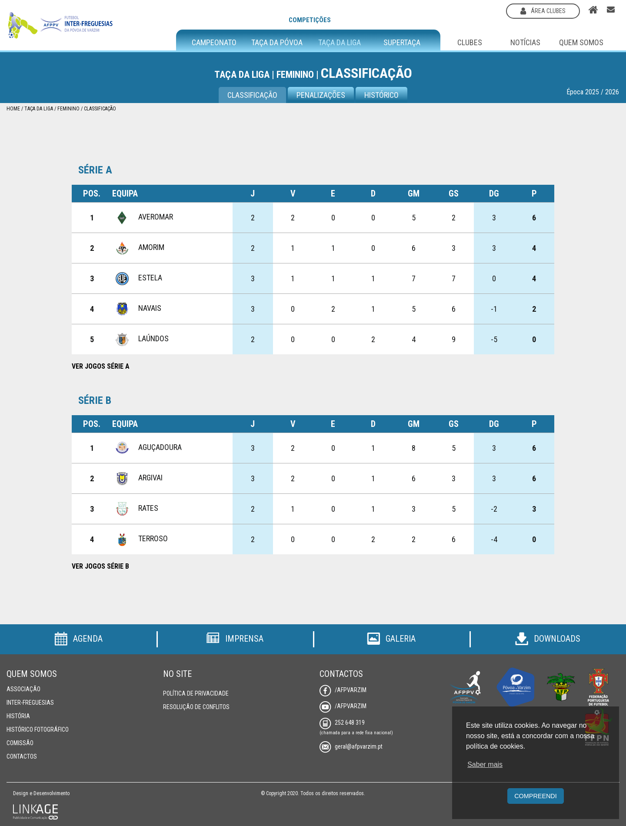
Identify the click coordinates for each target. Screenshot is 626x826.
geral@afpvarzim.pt (351, 746)
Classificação (100, 109)
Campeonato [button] (214, 42)
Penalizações (320, 95)
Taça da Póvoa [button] (277, 42)
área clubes (543, 10)
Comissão (20, 742)
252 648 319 (342, 722)
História (18, 716)
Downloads (547, 638)
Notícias (525, 42)
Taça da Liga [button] (339, 42)
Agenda (78, 638)
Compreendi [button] (535, 796)
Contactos (22, 756)
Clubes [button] (469, 42)
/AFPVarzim (343, 689)
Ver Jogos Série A (101, 366)
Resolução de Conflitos (196, 706)
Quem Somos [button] (581, 42)
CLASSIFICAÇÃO (252, 95)
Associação (23, 689)
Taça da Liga (38, 109)
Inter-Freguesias (30, 702)
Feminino (68, 109)
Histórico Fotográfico (38, 729)
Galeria (391, 638)
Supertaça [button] (401, 42)
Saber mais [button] (485, 764)
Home (13, 109)
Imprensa (234, 638)
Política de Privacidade (196, 693)
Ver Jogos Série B (100, 566)
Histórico (381, 95)
